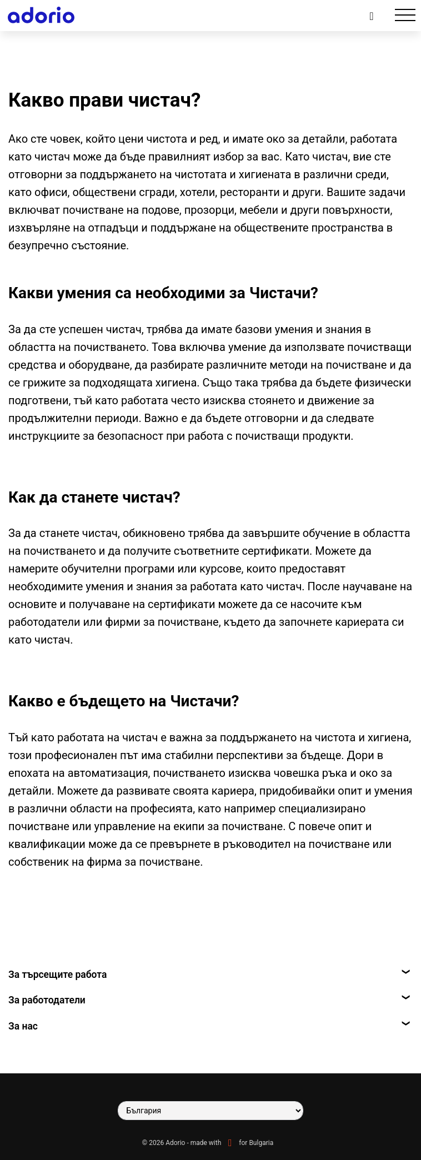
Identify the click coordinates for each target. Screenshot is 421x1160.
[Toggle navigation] (405, 15)
